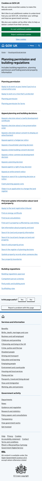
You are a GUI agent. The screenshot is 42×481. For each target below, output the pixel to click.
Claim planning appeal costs (12, 184)
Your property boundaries (11, 259)
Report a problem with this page (21, 308)
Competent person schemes (12, 279)
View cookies (21, 39)
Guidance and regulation (11, 407)
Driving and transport (9, 356)
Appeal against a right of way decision (16, 167)
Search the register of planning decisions (17, 249)
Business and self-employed (12, 336)
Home (3, 52)
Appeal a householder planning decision (17, 145)
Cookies (18, 436)
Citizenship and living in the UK (13, 344)
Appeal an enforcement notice (13, 172)
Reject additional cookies (21, 34)
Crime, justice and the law (11, 348)
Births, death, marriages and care (14, 332)
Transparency (6, 419)
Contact (25, 439)
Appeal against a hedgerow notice (15, 140)
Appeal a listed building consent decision (17, 150)
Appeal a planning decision (12, 162)
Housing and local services (17, 52)
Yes (23, 299)
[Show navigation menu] (31, 46)
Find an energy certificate (11, 213)
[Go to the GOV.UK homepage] (9, 45)
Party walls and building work (13, 283)
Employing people (8, 363)
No (32, 299)
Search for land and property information (17, 232)
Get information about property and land (17, 228)
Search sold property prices (12, 245)
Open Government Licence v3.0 (14, 458)
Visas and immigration (10, 383)
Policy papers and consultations (14, 415)
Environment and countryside (13, 367)
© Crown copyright (21, 476)
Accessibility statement (10, 439)
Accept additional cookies (21, 29)
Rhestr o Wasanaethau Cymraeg (14, 445)
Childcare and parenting (11, 340)
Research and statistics (10, 411)
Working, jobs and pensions (12, 387)
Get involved (6, 427)
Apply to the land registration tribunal (16, 208)
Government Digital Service (12, 448)
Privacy (10, 436)
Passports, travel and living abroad (15, 379)
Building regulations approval (13, 274)
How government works (10, 423)
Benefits (4, 328)
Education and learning (10, 360)
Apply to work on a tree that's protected (17, 94)
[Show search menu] (39, 46)
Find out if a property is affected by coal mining (20, 223)
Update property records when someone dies (19, 254)
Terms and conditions (9, 442)
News (3, 403)
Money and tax (7, 375)
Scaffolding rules (8, 288)
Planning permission (9, 99)
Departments (6, 400)
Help (3, 436)
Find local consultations (10, 218)
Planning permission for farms (13, 103)
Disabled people (8, 352)
